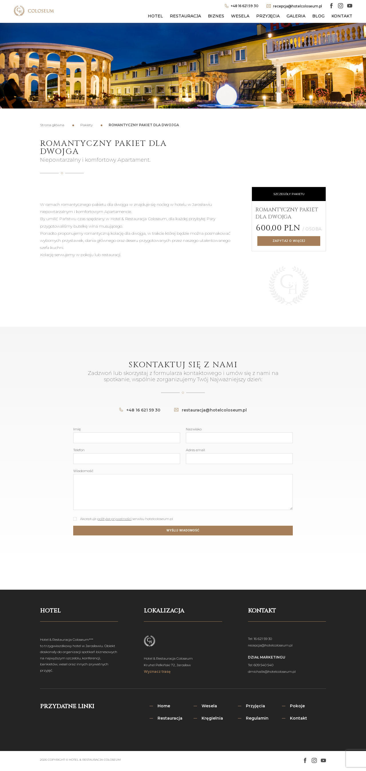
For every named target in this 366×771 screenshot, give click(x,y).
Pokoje (297, 705)
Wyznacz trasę (157, 671)
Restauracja (185, 16)
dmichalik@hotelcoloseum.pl (272, 671)
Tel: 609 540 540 (260, 665)
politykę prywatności (114, 519)
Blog (318, 16)
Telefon (79, 450)
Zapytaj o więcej (288, 241)
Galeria (296, 16)
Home (164, 705)
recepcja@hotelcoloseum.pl (270, 645)
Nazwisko (194, 429)
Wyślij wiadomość (183, 530)
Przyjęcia (268, 16)
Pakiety (86, 125)
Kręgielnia (212, 718)
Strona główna (52, 125)
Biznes (216, 16)
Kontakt (341, 16)
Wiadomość (83, 471)
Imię (77, 429)
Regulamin (257, 718)
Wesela (240, 16)
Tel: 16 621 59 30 (260, 639)
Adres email (195, 450)
